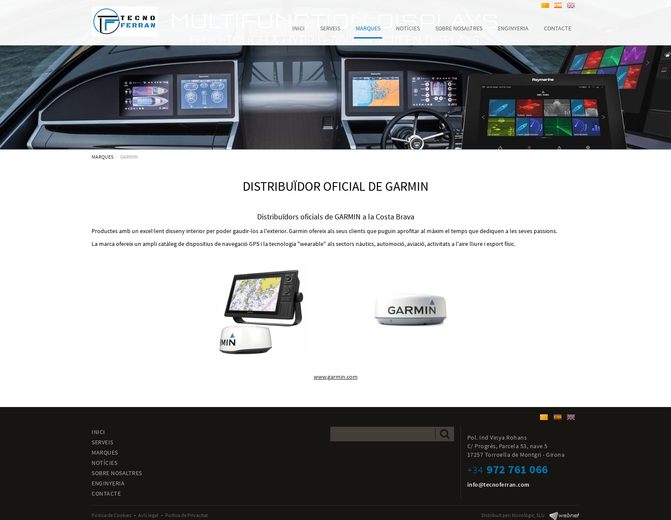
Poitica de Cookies (111, 515)
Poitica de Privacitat (186, 515)
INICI (98, 432)
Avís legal (148, 515)
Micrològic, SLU (528, 515)
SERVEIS (102, 442)
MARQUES (102, 157)
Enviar (445, 433)
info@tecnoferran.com (498, 484)
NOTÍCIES (104, 463)
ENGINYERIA (108, 483)
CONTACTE (106, 493)
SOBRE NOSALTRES (117, 473)
